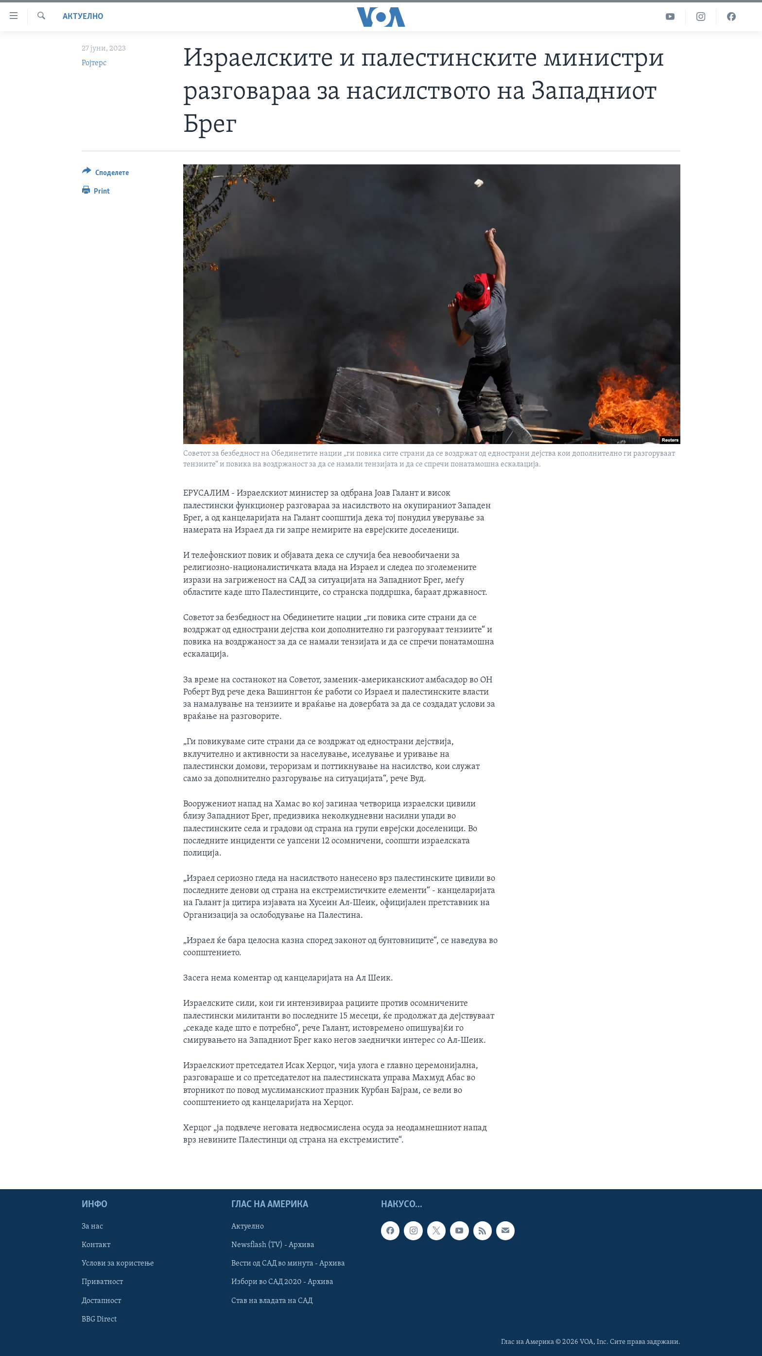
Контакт (96, 1245)
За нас (92, 1227)
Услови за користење (118, 1264)
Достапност (101, 1301)
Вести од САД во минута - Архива (288, 1264)
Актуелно (83, 16)
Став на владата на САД (271, 1301)
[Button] (105, 174)
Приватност (102, 1282)
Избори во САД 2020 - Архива (282, 1282)
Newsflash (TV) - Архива (272, 1245)
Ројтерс (94, 63)
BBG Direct (99, 1319)
